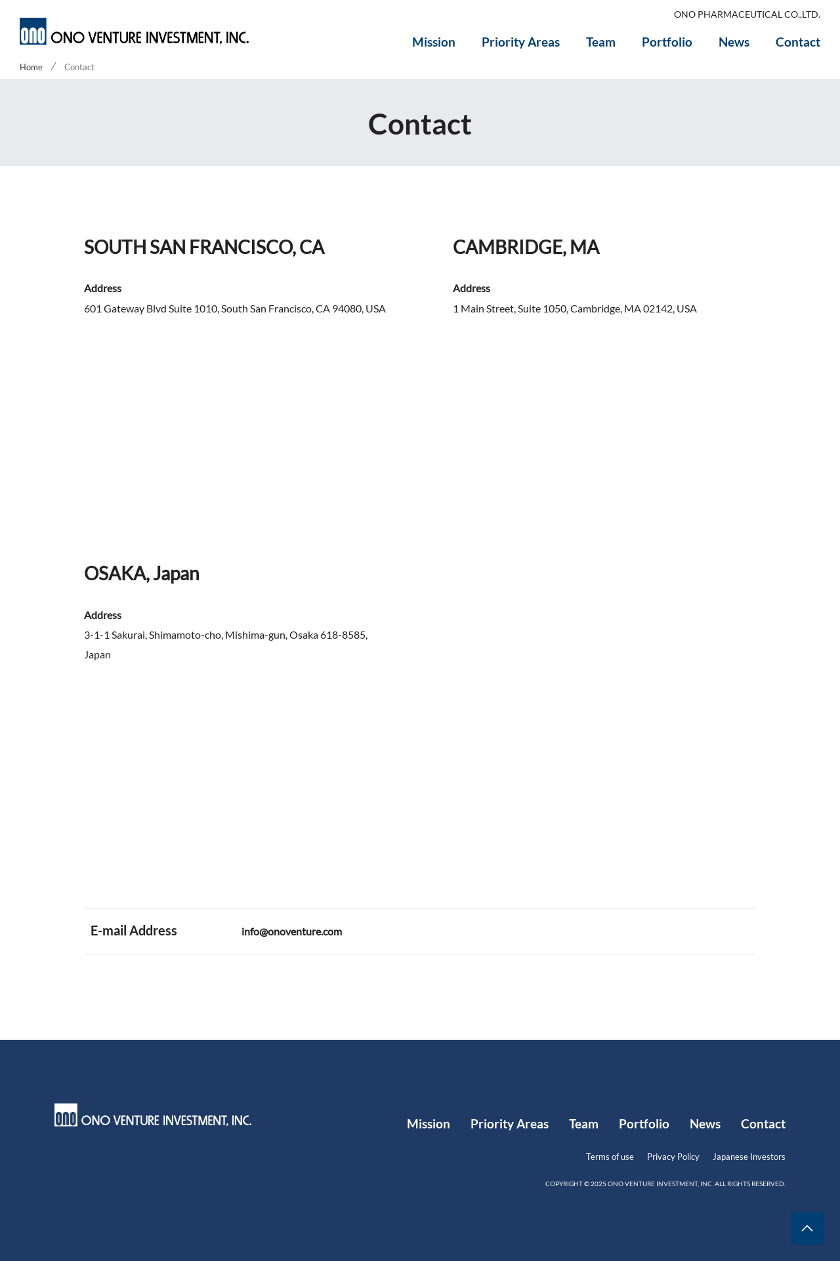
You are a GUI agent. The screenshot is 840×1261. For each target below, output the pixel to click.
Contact (798, 42)
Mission (433, 42)
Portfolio (667, 42)
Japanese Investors (749, 1156)
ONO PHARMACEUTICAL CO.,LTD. (747, 14)
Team (601, 42)
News (734, 42)
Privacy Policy (673, 1156)
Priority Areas (521, 42)
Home (31, 67)
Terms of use (610, 1156)
